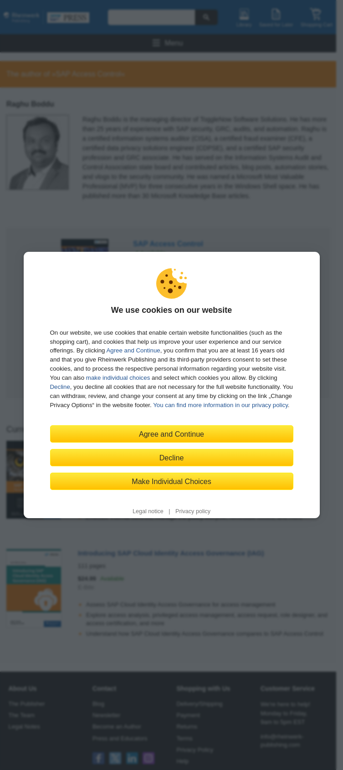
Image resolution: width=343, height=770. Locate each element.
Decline (60, 386)
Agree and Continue (133, 350)
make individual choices (118, 377)
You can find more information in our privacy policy (220, 405)
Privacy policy (192, 511)
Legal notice (148, 511)
